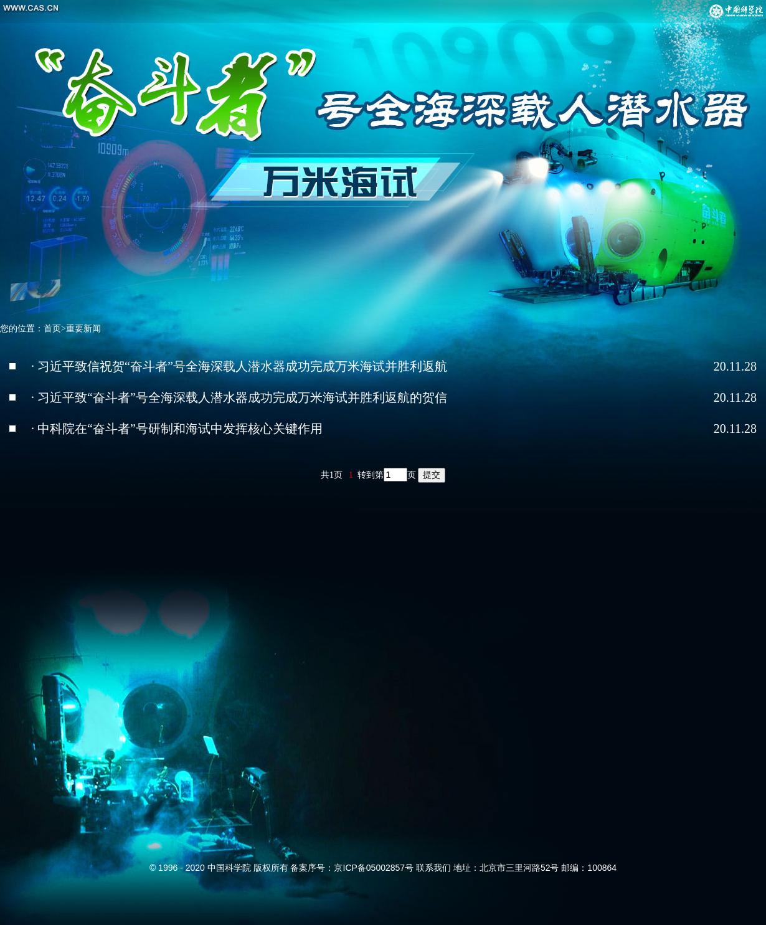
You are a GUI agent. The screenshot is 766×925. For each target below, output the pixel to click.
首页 (52, 328)
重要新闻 (83, 328)
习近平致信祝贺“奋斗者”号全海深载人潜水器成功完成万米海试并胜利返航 (242, 366)
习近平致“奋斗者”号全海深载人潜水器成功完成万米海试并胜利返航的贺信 (242, 397)
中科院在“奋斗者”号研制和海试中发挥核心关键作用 (180, 428)
